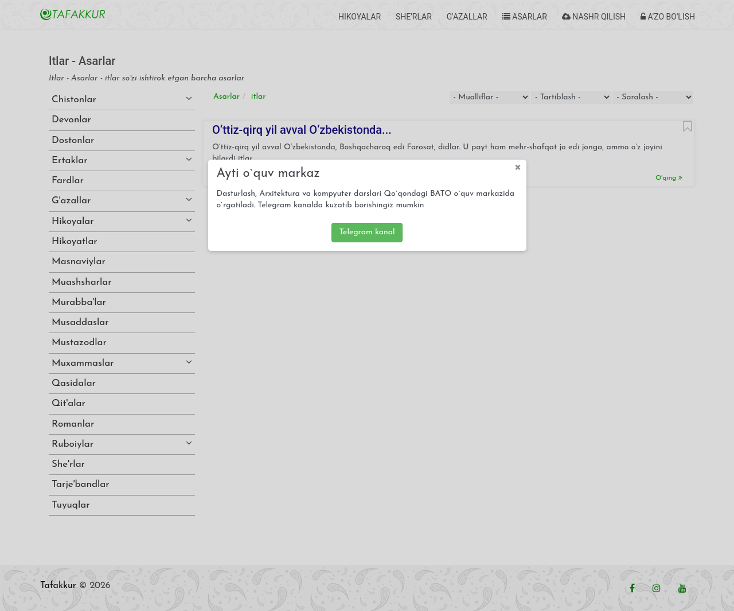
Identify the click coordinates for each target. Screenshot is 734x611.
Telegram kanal (367, 232)
